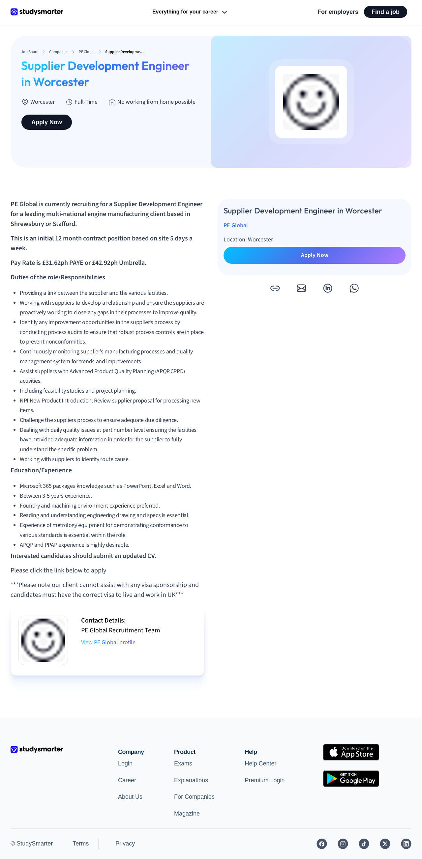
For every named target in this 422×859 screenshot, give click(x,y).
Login (125, 763)
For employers (337, 12)
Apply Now (46, 122)
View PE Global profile (108, 642)
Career (127, 780)
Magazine (187, 813)
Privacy (125, 843)
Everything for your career (190, 12)
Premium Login (265, 780)
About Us (130, 796)
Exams (183, 763)
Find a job (386, 12)
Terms (81, 843)
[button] (275, 288)
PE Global (236, 225)
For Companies (194, 796)
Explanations (191, 780)
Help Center (261, 763)
